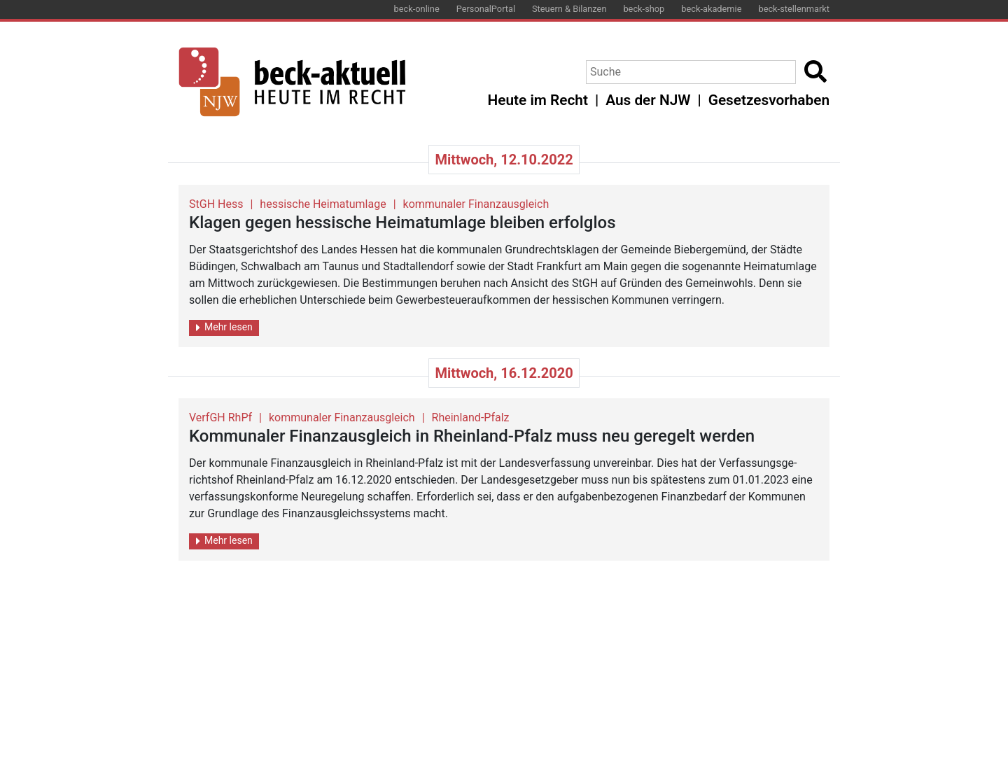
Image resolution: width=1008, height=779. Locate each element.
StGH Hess (216, 204)
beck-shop (643, 8)
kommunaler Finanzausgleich (476, 204)
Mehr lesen (224, 327)
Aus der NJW (648, 100)
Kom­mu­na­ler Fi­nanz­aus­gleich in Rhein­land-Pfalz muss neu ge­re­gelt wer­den (472, 436)
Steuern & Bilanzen (569, 8)
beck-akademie (711, 8)
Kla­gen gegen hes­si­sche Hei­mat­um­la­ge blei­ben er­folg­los (402, 222)
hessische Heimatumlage (323, 204)
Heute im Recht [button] (538, 100)
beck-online (417, 8)
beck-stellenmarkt (794, 8)
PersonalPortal (485, 8)
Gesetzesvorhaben (769, 100)
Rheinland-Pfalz (471, 417)
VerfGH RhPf (220, 417)
